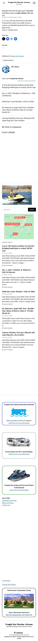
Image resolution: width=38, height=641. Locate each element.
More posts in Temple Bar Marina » (26, 81)
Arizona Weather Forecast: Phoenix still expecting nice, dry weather (18, 333)
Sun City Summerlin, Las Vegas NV (19, 615)
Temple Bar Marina (17, 56)
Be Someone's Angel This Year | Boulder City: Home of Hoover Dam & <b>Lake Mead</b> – (18, 310)
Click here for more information (19, 423)
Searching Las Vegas (9, 500)
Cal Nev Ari (6, 505)
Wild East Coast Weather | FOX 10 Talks (18, 291)
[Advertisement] (19, 371)
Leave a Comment (7, 265)
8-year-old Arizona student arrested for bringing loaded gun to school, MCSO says (18, 248)
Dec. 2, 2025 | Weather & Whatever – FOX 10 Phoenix (17, 271)
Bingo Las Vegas (8, 503)
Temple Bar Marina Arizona (19, 2)
